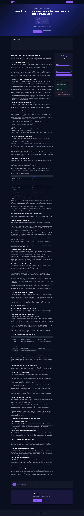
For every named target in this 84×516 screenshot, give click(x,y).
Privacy (39, 513)
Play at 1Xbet (37, 31)
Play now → (69, 1)
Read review (46, 31)
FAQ (14, 48)
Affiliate (45, 513)
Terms (42, 513)
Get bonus (47, 500)
